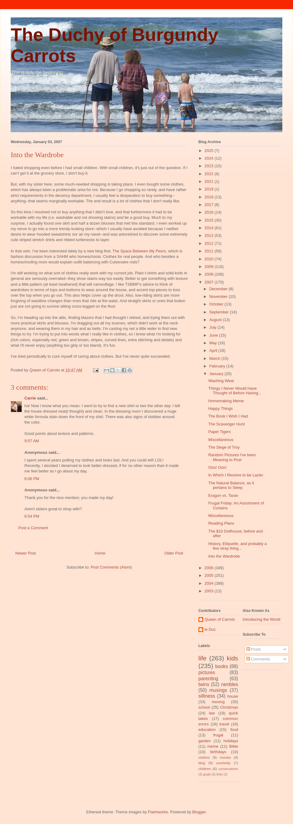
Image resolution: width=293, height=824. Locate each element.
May (213, 343)
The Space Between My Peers (139, 251)
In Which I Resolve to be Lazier (235, 475)
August (216, 319)
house (232, 696)
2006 (209, 568)
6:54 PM (31, 516)
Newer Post (25, 553)
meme (212, 746)
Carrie (30, 398)
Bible (233, 746)
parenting (208, 678)
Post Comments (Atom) (111, 567)
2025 (209, 150)
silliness (206, 696)
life (202, 658)
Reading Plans (221, 523)
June (214, 335)
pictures (206, 672)
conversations (228, 769)
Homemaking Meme (226, 401)
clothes (204, 757)
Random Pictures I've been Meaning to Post (232, 457)
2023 (209, 166)
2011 (209, 251)
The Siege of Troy (224, 447)
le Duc (210, 629)
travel (224, 724)
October (217, 304)
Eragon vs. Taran (223, 495)
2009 (209, 266)
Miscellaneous (220, 439)
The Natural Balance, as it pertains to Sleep (231, 485)
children (204, 769)
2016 (209, 212)
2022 (209, 174)
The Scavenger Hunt (226, 424)
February (217, 366)
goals (207, 774)
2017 (209, 204)
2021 (209, 181)
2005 (209, 575)
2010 (209, 259)
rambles (229, 684)
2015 (209, 220)
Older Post (174, 553)
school (204, 707)
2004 (209, 583)
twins (203, 684)
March (215, 358)
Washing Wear (221, 380)
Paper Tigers (219, 431)
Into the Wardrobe (224, 556)
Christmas (229, 707)
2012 (209, 243)
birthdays (218, 752)
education (206, 729)
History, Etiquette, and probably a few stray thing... (237, 546)
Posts (253, 649)
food (234, 729)
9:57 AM (31, 441)
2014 (209, 228)
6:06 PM (31, 478)
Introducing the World (261, 619)
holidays (230, 741)
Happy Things (220, 408)
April (214, 350)
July (213, 327)
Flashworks (158, 812)
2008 (209, 274)
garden (204, 741)
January (217, 373)
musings (218, 690)
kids (232, 658)
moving (218, 701)
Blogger (199, 812)
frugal (218, 735)
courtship (223, 763)
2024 (209, 158)
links (219, 774)
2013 (209, 235)
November (219, 296)
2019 (209, 189)
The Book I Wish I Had (228, 416)
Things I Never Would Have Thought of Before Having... (234, 391)
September (219, 312)
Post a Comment (33, 528)
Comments (258, 659)
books (221, 666)
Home (100, 553)
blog (201, 763)
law (212, 713)
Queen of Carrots (219, 619)
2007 (209, 282)
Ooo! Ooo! (217, 467)
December (219, 289)
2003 (209, 591)
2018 (209, 197)
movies (225, 757)
